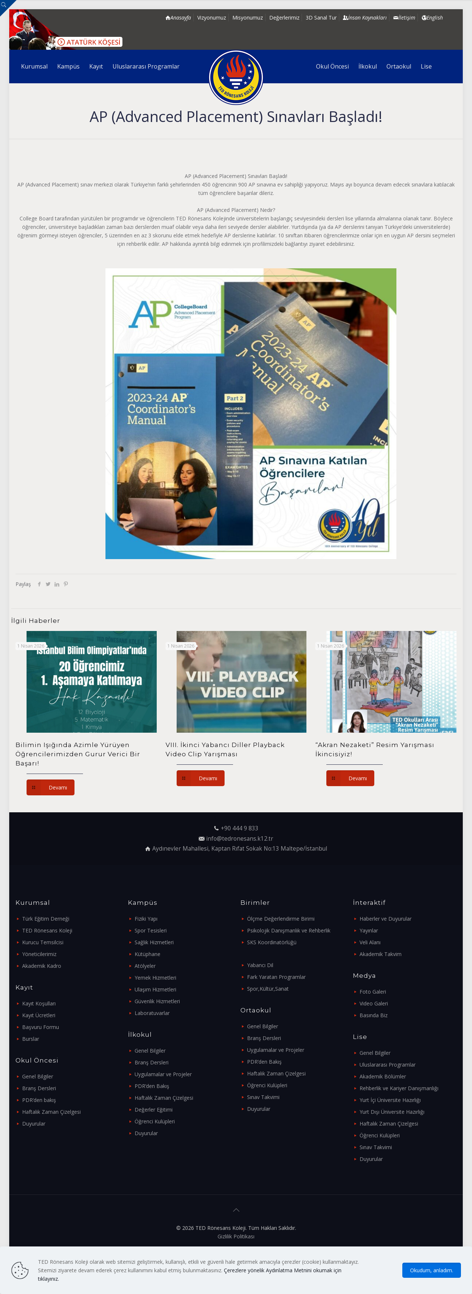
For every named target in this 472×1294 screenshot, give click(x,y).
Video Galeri (374, 1003)
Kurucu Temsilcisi (42, 942)
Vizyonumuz (211, 17)
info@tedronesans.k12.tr (239, 839)
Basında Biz (374, 1015)
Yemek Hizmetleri (155, 977)
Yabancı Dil (260, 965)
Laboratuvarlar (152, 1012)
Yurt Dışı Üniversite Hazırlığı (392, 1111)
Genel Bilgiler (37, 1076)
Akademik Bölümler (383, 1076)
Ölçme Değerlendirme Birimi (281, 918)
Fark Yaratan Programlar (276, 976)
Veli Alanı (370, 942)
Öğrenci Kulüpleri (155, 1121)
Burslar (30, 1038)
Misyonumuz (247, 17)
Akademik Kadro (41, 965)
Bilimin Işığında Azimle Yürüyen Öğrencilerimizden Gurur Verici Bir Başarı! (77, 754)
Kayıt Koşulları (39, 1003)
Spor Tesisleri (151, 930)
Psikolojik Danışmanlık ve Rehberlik (288, 930)
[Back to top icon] (236, 1210)
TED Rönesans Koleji (47, 930)
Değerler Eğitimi (154, 1109)
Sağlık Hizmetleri (154, 942)
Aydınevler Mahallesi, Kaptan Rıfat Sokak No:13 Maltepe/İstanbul (239, 848)
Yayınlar (369, 930)
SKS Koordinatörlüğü (271, 942)
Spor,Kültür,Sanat (268, 988)
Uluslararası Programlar (388, 1064)
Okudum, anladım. (431, 1270)
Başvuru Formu (40, 1026)
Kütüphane (147, 954)
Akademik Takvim (381, 954)
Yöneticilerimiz (39, 954)
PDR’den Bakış (152, 1085)
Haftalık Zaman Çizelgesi (51, 1111)
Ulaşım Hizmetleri (155, 989)
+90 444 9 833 (239, 828)
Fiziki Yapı (146, 918)
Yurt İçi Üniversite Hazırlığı (390, 1099)
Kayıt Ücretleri (38, 1015)
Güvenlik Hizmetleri (157, 1001)
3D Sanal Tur (321, 17)
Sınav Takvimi (263, 1097)
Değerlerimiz (284, 17)
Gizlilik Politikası (236, 1236)
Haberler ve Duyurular (386, 918)
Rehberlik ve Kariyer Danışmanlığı (399, 1088)
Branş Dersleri (39, 1088)
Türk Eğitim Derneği (45, 918)
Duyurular (33, 1123)
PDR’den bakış (39, 1099)
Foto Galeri (373, 991)
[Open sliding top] (8, 8)
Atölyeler (145, 965)
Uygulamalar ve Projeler (163, 1074)
